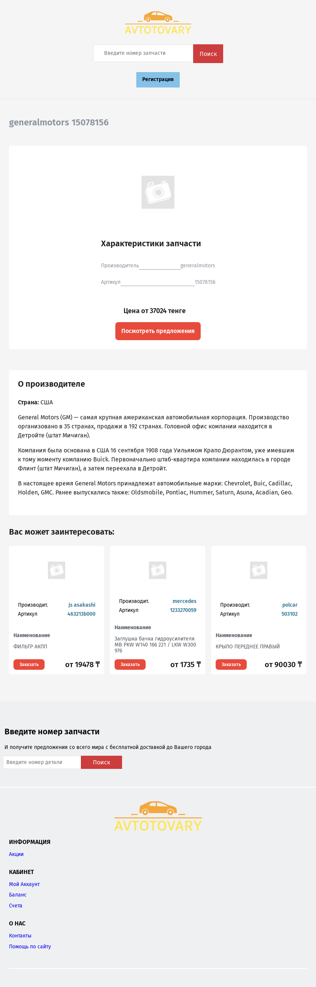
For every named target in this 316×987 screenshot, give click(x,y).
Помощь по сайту (30, 946)
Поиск (208, 53)
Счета (15, 906)
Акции (16, 854)
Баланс (18, 895)
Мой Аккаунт (24, 884)
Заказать (29, 664)
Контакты (20, 936)
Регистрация (158, 79)
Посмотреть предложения (158, 331)
